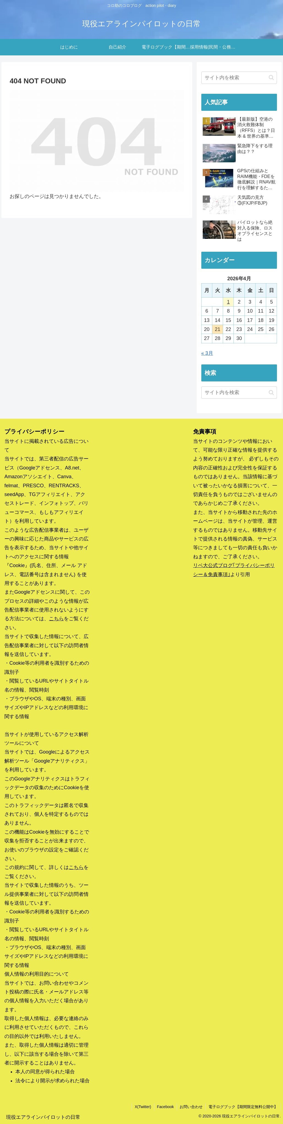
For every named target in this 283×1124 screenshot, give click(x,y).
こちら (56, 618)
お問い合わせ (191, 1107)
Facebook (165, 1107)
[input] (239, 78)
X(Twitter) (143, 1107)
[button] (271, 77)
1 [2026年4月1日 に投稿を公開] (228, 302)
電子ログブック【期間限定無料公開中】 (243, 1107)
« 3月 (207, 353)
